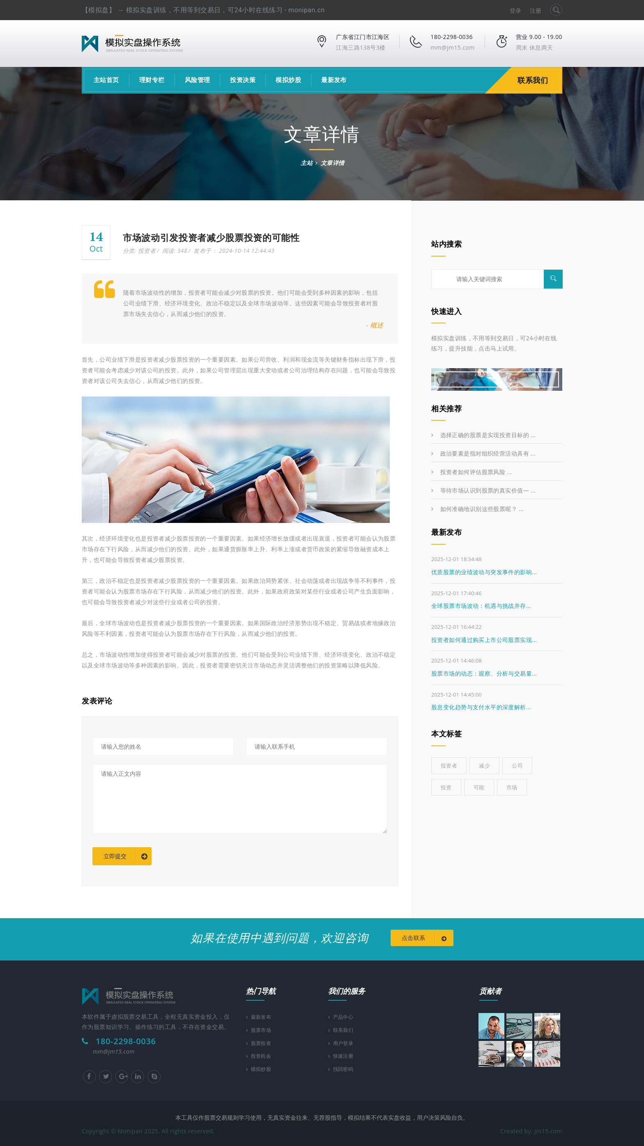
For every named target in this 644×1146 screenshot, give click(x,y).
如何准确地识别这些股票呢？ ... (477, 509)
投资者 (449, 765)
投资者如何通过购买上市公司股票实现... (484, 640)
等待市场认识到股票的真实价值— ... (483, 490)
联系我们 (535, 80)
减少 (484, 765)
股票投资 (260, 1042)
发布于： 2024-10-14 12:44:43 (233, 250)
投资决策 (242, 80)
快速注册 (342, 1056)
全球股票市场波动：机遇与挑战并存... (481, 606)
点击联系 (426, 938)
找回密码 (342, 1070)
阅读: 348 (174, 250)
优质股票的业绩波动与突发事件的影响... (484, 572)
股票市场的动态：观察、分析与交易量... (484, 673)
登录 (516, 10)
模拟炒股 (288, 80)
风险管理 (197, 80)
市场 (512, 787)
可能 (479, 787)
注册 (536, 10)
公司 (517, 765)
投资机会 (260, 1056)
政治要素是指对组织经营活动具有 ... (483, 453)
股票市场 (260, 1028)
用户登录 (342, 1042)
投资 (446, 787)
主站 (307, 163)
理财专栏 (152, 80)
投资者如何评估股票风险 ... (471, 472)
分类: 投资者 (139, 250)
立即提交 (125, 856)
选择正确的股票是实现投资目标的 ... (483, 435)
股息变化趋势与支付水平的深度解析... (481, 707)
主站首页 (106, 80)
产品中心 (342, 1014)
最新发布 (334, 80)
